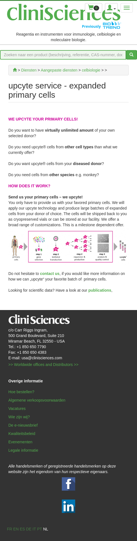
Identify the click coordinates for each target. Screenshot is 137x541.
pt (39, 529)
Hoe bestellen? (21, 392)
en (16, 529)
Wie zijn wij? (19, 417)
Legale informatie (23, 450)
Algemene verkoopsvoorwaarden (36, 400)
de (28, 529)
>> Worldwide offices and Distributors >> (43, 364)
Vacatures (17, 408)
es (22, 529)
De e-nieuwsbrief (23, 425)
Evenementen (20, 442)
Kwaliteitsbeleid (21, 433)
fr (9, 529)
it (34, 529)
